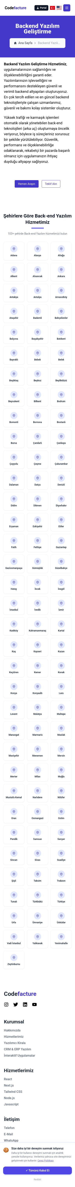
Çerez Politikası (46, 1160)
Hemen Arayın (26, 183)
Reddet (37, 1179)
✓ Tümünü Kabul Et (38, 1170)
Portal (41, 7)
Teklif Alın (51, 183)
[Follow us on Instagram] (6, 1004)
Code (15, 8)
